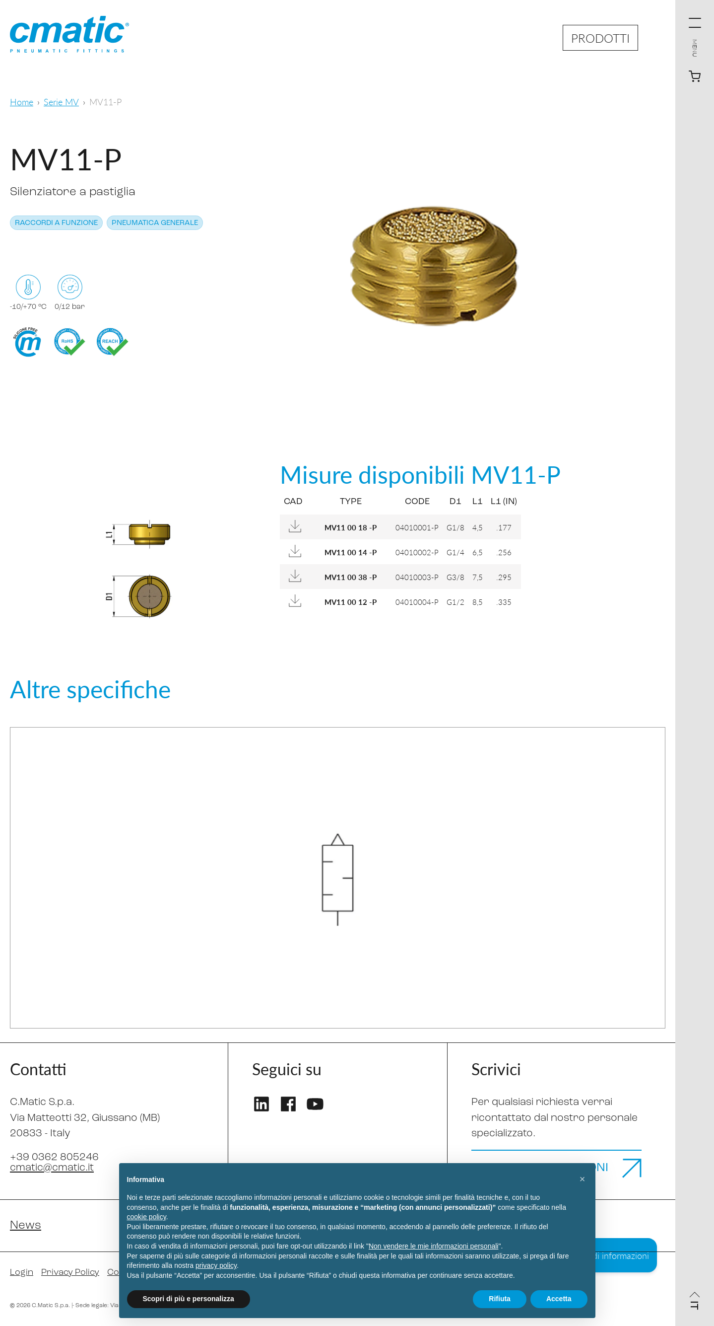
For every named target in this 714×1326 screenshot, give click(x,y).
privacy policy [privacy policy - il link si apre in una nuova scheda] (216, 1265)
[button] (582, 1179)
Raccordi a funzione (56, 223)
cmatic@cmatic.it (52, 1168)
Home (21, 101)
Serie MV (61, 101)
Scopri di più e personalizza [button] (188, 1299)
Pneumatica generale (155, 223)
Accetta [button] (559, 1299)
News (25, 1226)
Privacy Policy (70, 1272)
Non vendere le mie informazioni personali (433, 1246)
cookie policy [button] (146, 1217)
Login (21, 1272)
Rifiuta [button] (500, 1299)
